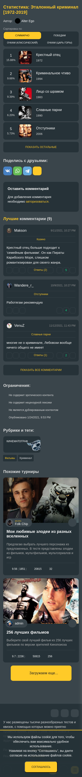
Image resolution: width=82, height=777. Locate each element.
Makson (20, 230)
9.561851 (19, 568)
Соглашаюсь (41, 766)
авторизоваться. (37, 201)
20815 (38, 568)
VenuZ (19, 325)
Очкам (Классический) (22, 42)
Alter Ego (24, 21)
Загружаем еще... (44, 673)
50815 (36, 656)
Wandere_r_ (23, 285)
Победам (60, 35)
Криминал (26, 458)
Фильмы (10, 458)
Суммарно (22, 35)
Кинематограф (17, 441)
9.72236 (18, 656)
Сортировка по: (12, 28)
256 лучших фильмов (28, 632)
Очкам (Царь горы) (59, 42)
